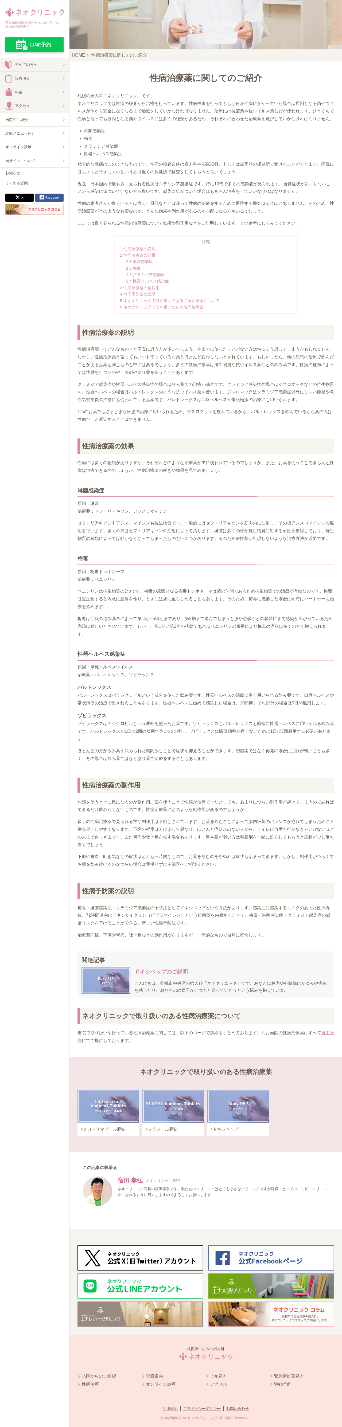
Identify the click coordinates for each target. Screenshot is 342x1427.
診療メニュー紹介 (20, 133)
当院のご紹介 (16, 119)
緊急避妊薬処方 (289, 1376)
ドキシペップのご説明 (161, 972)
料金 (18, 92)
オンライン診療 (18, 147)
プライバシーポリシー (202, 1408)
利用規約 (170, 1408)
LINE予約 (40, 45)
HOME (78, 55)
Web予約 (283, 1384)
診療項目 (22, 78)
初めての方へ (26, 64)
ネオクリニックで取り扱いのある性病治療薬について (170, 300)
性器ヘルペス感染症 (147, 281)
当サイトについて (20, 161)
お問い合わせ (237, 1408)
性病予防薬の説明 (138, 294)
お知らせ (12, 173)
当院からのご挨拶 (99, 1376)
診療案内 (154, 1376)
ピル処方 (218, 1376)
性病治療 (90, 1384)
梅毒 (133, 268)
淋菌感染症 (139, 261)
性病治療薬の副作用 (140, 287)
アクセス (22, 106)
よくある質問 (16, 183)
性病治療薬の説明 (138, 248)
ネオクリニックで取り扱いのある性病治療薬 (162, 307)
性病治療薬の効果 (138, 255)
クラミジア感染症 (145, 274)
